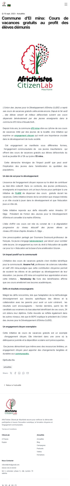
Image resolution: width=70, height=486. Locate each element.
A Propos (5, 439)
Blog (38, 442)
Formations (40, 455)
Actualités (21, 14)
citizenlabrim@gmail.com (10, 465)
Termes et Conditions (9, 429)
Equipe (4, 442)
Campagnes (41, 445)
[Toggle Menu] (66, 4)
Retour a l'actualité (12, 385)
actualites (7, 367)
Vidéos (39, 452)
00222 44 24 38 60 (9, 468)
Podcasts (40, 448)
